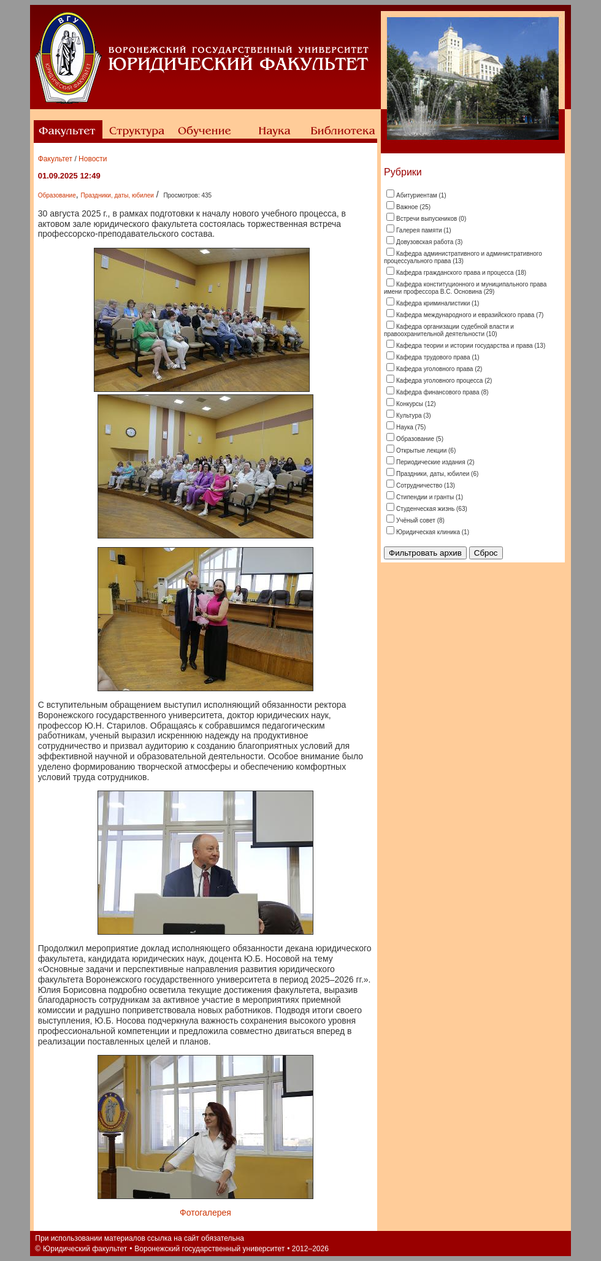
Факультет (55, 159)
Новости (92, 159)
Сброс (486, 553)
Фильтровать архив (425, 553)
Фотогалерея (205, 1212)
